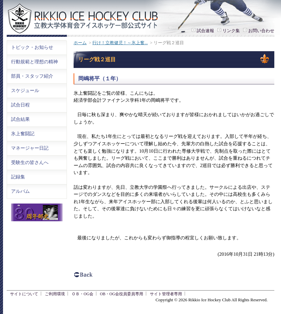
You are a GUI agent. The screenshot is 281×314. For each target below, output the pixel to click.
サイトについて (24, 294)
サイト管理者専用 (166, 294)
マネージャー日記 (30, 148)
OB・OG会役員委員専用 (121, 294)
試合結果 (20, 119)
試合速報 (205, 30)
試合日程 (20, 104)
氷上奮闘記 (22, 133)
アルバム (20, 191)
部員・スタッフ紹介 (32, 76)
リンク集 (231, 30)
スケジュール (25, 90)
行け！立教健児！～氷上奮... (120, 42)
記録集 (18, 176)
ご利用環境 (55, 294)
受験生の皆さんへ (30, 162)
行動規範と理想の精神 (34, 61)
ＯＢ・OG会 (82, 294)
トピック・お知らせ (32, 47)
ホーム (80, 42)
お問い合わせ (261, 30)
